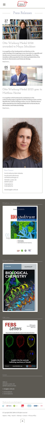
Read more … (6, 61)
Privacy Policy (32, 415)
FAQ (9, 415)
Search (14, 415)
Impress (5, 415)
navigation (4, 4)
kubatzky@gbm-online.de (11, 189)
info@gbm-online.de (9, 389)
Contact (25, 415)
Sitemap (19, 415)
